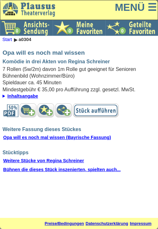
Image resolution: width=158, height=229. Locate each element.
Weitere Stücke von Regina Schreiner (43, 160)
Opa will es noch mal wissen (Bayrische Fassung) (57, 137)
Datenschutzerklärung (107, 223)
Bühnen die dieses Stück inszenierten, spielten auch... (62, 169)
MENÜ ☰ (136, 7)
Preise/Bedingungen (64, 223)
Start (7, 39)
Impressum (140, 223)
